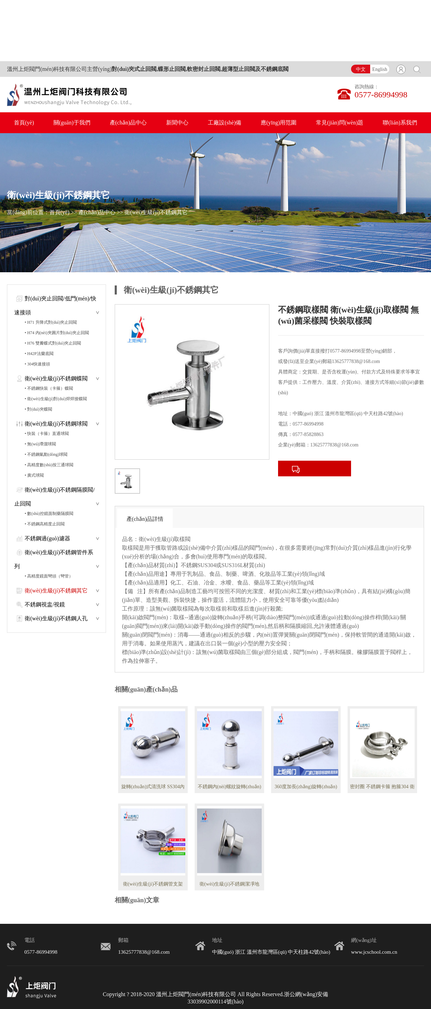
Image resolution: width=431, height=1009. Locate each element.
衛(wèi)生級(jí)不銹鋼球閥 (56, 424)
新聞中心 (177, 123)
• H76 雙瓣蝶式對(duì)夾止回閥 (53, 343)
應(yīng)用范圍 (278, 123)
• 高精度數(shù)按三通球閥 (49, 464)
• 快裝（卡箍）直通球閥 (47, 433)
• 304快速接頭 (37, 364)
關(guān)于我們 (72, 123)
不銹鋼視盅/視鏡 (45, 604)
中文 (361, 69)
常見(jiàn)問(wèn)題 (339, 123)
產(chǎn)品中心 (128, 123)
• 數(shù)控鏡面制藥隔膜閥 (49, 513)
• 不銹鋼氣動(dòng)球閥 (46, 454)
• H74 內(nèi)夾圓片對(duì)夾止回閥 (57, 332)
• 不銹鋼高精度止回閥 (45, 524)
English (379, 69)
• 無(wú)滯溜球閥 (40, 444)
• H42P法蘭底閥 (39, 353)
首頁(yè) (24, 123)
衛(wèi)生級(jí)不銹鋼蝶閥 (56, 378)
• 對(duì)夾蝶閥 (38, 409)
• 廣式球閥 (34, 475)
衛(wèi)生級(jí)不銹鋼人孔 (56, 618)
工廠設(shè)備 (224, 123)
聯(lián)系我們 (400, 123)
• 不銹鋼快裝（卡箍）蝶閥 (49, 388)
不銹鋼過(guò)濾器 (47, 538)
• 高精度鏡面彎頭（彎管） (49, 576)
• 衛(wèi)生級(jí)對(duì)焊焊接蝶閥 (56, 398)
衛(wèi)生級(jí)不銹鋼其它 (155, 212)
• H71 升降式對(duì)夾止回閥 (51, 322)
